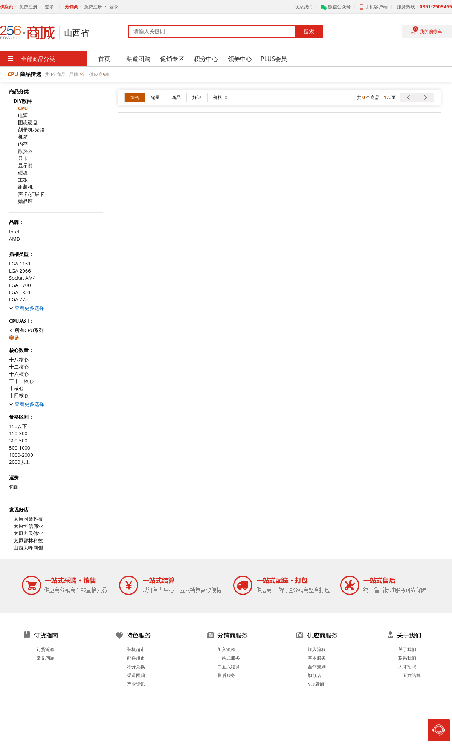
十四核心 (19, 395)
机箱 (23, 137)
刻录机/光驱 (31, 130)
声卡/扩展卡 (31, 194)
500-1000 (19, 448)
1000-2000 (21, 455)
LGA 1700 (20, 285)
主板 (23, 180)
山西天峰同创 (28, 547)
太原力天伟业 (28, 533)
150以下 (18, 426)
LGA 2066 (20, 271)
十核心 (16, 388)
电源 (23, 115)
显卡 (23, 158)
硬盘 (23, 172)
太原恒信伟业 (28, 526)
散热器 (25, 151)
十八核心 (19, 360)
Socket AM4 (22, 278)
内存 (23, 144)
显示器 (25, 165)
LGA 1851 (20, 292)
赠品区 (25, 201)
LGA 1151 (20, 264)
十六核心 (19, 374)
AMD (14, 239)
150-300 (18, 433)
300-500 (18, 441)
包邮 (14, 487)
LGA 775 (18, 299)
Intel (14, 232)
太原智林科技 (28, 540)
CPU (23, 108)
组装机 (25, 187)
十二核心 (19, 367)
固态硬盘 (28, 122)
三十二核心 (21, 381)
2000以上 (19, 462)
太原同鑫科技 (28, 519)
